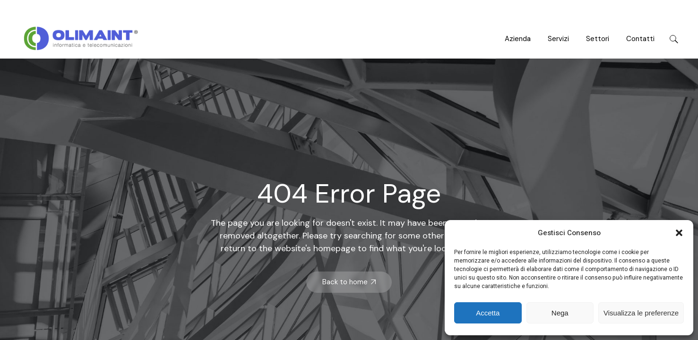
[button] (679, 233)
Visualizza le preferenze (641, 313)
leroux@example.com (648, 9)
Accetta (488, 313)
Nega (560, 313)
